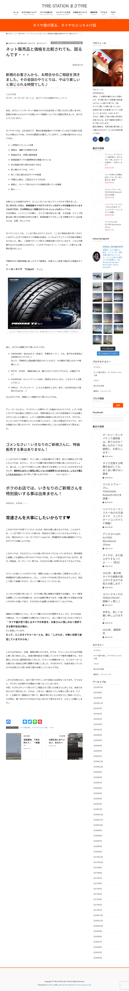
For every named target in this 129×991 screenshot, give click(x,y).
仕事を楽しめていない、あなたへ (57, 741)
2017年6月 (97, 883)
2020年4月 (97, 745)
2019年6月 (97, 788)
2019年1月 (97, 809)
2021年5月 (97, 724)
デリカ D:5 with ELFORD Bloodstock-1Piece (113, 224)
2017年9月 (97, 867)
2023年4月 (97, 697)
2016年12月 (98, 915)
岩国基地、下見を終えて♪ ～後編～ (32, 742)
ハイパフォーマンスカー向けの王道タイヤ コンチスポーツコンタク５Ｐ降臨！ (113, 208)
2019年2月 (97, 804)
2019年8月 (97, 777)
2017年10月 (98, 862)
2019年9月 (97, 772)
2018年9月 (97, 830)
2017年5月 (97, 888)
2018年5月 (97, 851)
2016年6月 (97, 947)
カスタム (97, 367)
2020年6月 (97, 735)
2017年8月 (97, 873)
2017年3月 (97, 899)
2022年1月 (97, 719)
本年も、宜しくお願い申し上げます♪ (113, 615)
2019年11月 (98, 761)
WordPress (50, 985)
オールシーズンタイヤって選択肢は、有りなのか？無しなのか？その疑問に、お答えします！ (113, 159)
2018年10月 (98, 825)
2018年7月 (97, 841)
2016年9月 (97, 931)
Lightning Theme (64, 985)
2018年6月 (97, 846)
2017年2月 (97, 904)
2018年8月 (97, 835)
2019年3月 (97, 798)
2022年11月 (98, 703)
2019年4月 (97, 793)
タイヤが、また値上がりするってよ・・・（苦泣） (113, 558)
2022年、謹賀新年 (112, 631)
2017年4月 (97, 894)
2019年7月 (97, 782)
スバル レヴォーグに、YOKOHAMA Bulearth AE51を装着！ (114, 192)
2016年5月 (97, 952)
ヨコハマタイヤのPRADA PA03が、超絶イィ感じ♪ (113, 597)
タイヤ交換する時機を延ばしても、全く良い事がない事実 (113, 177)
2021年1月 (97, 729)
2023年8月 (97, 692)
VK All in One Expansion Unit (81, 985)
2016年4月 (97, 957)
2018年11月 (98, 819)
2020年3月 (97, 751)
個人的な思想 (98, 385)
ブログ (51, 727)
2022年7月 (97, 708)
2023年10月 (98, 687)
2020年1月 (97, 756)
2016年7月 (97, 941)
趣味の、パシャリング (102, 391)
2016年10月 (98, 926)
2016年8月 (97, 936)
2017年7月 (97, 878)
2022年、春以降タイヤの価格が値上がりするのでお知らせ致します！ (113, 578)
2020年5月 (97, 740)
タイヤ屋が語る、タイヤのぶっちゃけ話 (66, 42)
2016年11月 (98, 920)
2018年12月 (98, 814)
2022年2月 (97, 713)
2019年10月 (98, 766)
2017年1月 (97, 910)
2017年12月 (98, 857)
